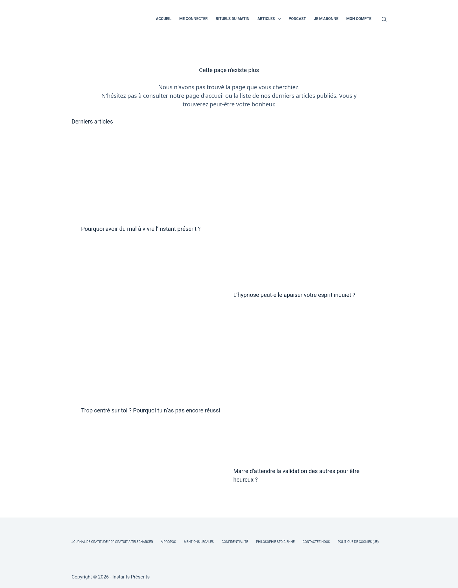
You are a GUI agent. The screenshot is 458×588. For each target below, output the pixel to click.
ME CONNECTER (193, 19)
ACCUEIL (163, 19)
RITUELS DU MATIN (232, 19)
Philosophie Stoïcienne (275, 542)
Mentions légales (199, 542)
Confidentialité (235, 542)
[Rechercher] (384, 19)
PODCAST (297, 19)
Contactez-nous (316, 542)
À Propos (168, 542)
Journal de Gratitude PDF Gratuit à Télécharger (112, 542)
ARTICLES (270, 19)
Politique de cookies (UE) (358, 542)
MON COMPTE (358, 19)
